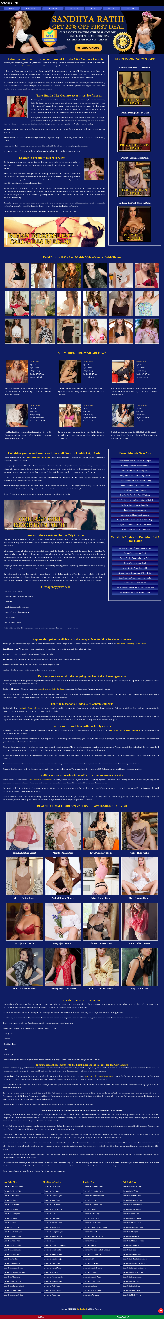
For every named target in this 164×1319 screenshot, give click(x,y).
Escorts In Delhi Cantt (12, 1290)
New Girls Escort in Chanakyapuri (135, 471)
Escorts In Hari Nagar (52, 1191)
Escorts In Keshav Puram (132, 1205)
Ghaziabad (53, 8)
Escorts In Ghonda (90, 1241)
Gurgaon (74, 8)
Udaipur (130, 8)
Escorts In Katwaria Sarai (132, 1200)
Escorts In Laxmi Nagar (53, 1196)
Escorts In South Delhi (52, 1250)
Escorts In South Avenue (53, 1236)
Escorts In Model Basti (131, 1290)
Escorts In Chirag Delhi (92, 1290)
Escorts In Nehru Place (12, 1205)
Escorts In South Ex (11, 1227)
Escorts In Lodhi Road (131, 1286)
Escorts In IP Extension (132, 1196)
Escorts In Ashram (90, 1286)
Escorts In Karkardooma (132, 1277)
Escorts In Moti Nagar (52, 1205)
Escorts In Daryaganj (91, 1295)
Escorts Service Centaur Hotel (135, 583)
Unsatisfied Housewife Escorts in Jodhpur (135, 461)
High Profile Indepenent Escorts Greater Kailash (135, 500)
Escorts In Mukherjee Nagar (133, 1241)
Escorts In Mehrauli (11, 1196)
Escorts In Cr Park (90, 1232)
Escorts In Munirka (11, 1200)
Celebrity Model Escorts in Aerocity (135, 466)
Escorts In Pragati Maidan (133, 1272)
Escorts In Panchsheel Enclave (134, 1268)
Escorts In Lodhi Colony (132, 1218)
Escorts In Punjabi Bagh (53, 1223)
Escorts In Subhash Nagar (53, 1254)
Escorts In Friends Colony (14, 1295)
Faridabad (31, 8)
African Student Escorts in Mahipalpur (135, 530)
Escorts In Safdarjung (52, 1227)
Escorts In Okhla (50, 1214)
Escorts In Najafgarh (131, 1245)
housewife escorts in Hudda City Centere (51, 689)
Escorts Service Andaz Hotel (135, 563)
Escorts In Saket (10, 1223)
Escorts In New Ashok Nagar (134, 1263)
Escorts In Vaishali (11, 1259)
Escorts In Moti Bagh (52, 1200)
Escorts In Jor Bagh (90, 1263)
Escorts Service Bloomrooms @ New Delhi (135, 573)
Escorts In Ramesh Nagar (132, 1187)
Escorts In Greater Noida (13, 1268)
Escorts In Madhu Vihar (132, 1223)
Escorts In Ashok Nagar (92, 1223)
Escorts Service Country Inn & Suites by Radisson (135, 588)
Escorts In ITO (89, 1259)
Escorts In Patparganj (52, 1295)
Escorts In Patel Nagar (91, 1214)
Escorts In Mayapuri (130, 1232)
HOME (11, 8)
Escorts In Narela (129, 1250)
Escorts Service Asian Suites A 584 (135, 568)
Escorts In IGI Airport (131, 1281)
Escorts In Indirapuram (12, 1245)
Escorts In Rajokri (90, 1200)
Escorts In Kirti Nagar (52, 1286)
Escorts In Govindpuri (91, 1245)
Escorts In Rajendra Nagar (93, 1187)
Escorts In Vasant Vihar (52, 1268)
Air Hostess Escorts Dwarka (134, 490)
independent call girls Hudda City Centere (99, 1076)
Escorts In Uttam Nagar (13, 1232)
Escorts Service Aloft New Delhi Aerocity (135, 548)
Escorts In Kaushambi (12, 1250)
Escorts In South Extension (93, 1196)
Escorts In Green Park (52, 1187)
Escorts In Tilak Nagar (52, 1263)
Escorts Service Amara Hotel (135, 553)
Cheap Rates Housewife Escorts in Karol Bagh (135, 520)
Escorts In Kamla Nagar (92, 1277)
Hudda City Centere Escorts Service (40, 780)
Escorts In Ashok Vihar (12, 1281)
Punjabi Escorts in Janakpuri (135, 510)
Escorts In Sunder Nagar (53, 1259)
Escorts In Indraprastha (92, 1254)
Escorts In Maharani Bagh (133, 1227)
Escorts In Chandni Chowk (14, 1286)
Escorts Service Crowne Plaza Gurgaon (135, 593)
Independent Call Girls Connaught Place (135, 475)
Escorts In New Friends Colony (95, 1227)
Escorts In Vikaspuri (51, 1272)
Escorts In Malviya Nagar (13, 1187)
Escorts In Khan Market (132, 1209)
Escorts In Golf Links (131, 1191)
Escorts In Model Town (132, 1295)
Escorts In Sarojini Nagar (53, 1232)
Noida (93, 8)
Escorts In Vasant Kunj (12, 1236)
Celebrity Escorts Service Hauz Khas (135, 505)
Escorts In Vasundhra (12, 1263)
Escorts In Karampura (91, 1281)
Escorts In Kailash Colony (93, 1268)
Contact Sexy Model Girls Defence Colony (135, 480)
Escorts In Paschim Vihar (53, 1281)
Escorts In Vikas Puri (12, 1241)
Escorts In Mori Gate (131, 1236)
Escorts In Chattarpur (91, 1218)
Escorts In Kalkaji (90, 1272)
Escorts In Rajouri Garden (53, 1277)
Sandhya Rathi (10, 3)
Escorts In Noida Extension (14, 1272)
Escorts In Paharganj (12, 1209)
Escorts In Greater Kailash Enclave (96, 1250)
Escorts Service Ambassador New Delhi (135, 558)
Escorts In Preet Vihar (52, 1218)
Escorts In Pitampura (12, 1214)
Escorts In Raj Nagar (12, 1254)
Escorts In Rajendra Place (93, 1191)
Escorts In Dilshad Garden (93, 1236)
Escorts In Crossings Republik (55, 1245)
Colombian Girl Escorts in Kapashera (135, 515)
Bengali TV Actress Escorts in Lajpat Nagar (134, 525)
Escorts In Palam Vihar (52, 1290)
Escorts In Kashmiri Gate (92, 1205)
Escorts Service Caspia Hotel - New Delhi (135, 578)
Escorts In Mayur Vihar (13, 1191)
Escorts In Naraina (90, 1209)
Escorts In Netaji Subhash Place (135, 1259)
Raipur (111, 8)
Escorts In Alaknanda (12, 1277)
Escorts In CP (49, 1241)
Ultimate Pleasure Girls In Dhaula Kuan (135, 485)
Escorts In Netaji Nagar (132, 1254)
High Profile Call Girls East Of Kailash (135, 495)
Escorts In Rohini (10, 1218)
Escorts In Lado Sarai (131, 1214)
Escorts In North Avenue (53, 1209)
